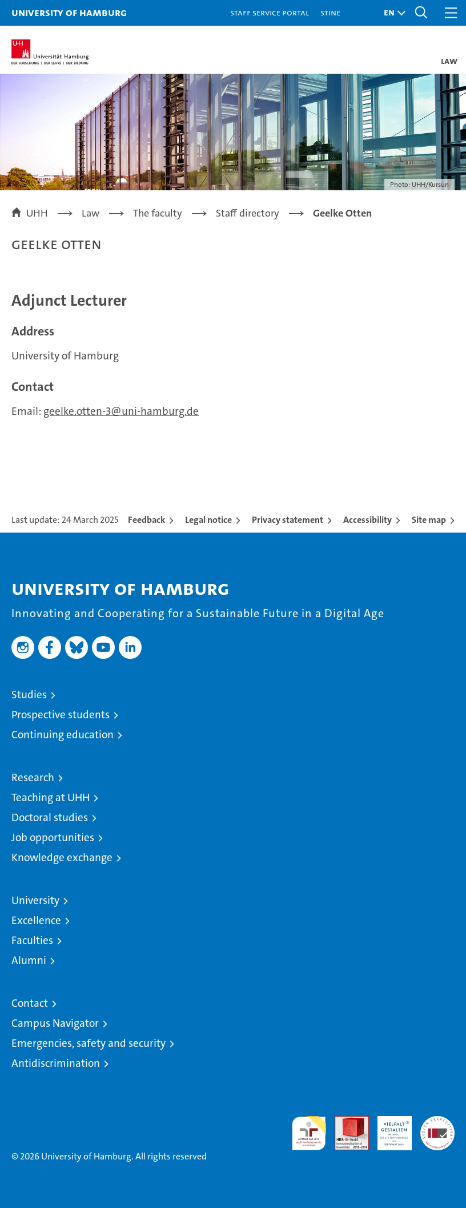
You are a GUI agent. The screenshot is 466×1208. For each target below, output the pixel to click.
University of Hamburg (69, 12)
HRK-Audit (388, 1128)
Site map (429, 520)
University (35, 900)
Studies (29, 694)
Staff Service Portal (269, 12)
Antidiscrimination (55, 1063)
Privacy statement (287, 520)
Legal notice (208, 520)
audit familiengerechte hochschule (309, 1133)
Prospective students (60, 714)
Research (32, 777)
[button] (391, 13)
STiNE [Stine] (330, 12)
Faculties (32, 940)
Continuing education (62, 734)
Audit (345, 1122)
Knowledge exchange (62, 857)
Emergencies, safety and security (88, 1043)
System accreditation (437, 1128)
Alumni (28, 960)
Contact (29, 1003)
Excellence (36, 920)
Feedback (146, 520)
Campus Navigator (55, 1023)
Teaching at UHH (50, 797)
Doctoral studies (49, 817)
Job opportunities (52, 837)
